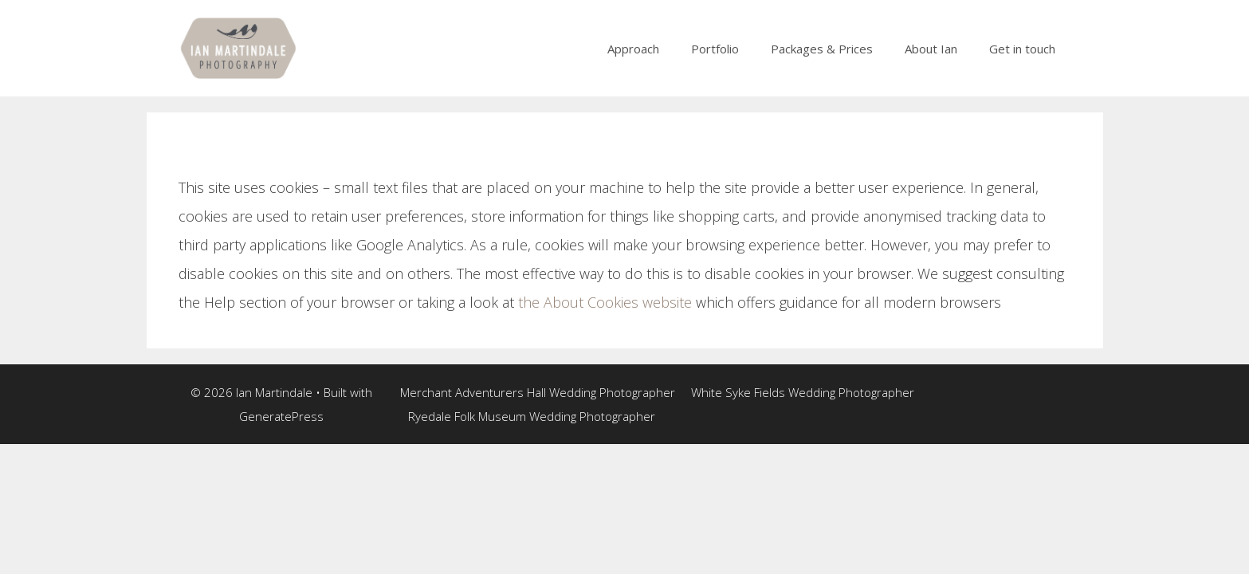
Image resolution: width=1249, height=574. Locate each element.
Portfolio (715, 49)
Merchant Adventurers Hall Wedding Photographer (537, 392)
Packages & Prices (822, 49)
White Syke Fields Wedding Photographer (802, 392)
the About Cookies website (605, 302)
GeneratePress (281, 416)
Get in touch (1022, 49)
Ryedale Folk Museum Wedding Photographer (531, 416)
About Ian (931, 49)
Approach (633, 49)
